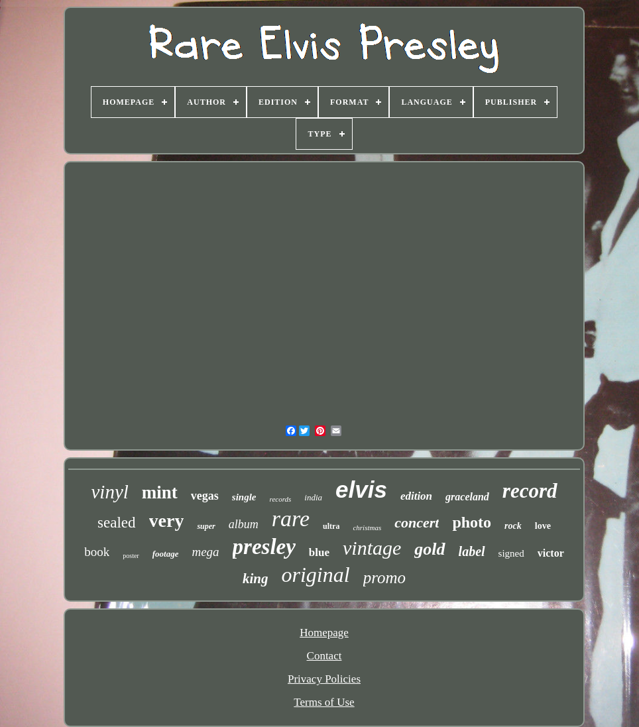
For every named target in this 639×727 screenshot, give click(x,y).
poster (131, 555)
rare (291, 518)
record (529, 490)
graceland (467, 496)
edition (416, 496)
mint (160, 492)
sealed (116, 522)
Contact (324, 655)
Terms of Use (324, 702)
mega (205, 552)
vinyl (109, 491)
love (543, 526)
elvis (361, 489)
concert (416, 522)
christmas (367, 527)
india (313, 497)
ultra (331, 526)
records (281, 499)
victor (551, 553)
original (316, 575)
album (244, 524)
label (472, 551)
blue (319, 552)
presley (264, 547)
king (255, 579)
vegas (205, 495)
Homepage (324, 632)
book (96, 552)
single (244, 497)
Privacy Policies (324, 679)
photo (471, 522)
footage (165, 554)
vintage (372, 548)
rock (513, 526)
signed (511, 553)
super (206, 526)
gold (429, 549)
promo (384, 578)
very (166, 520)
